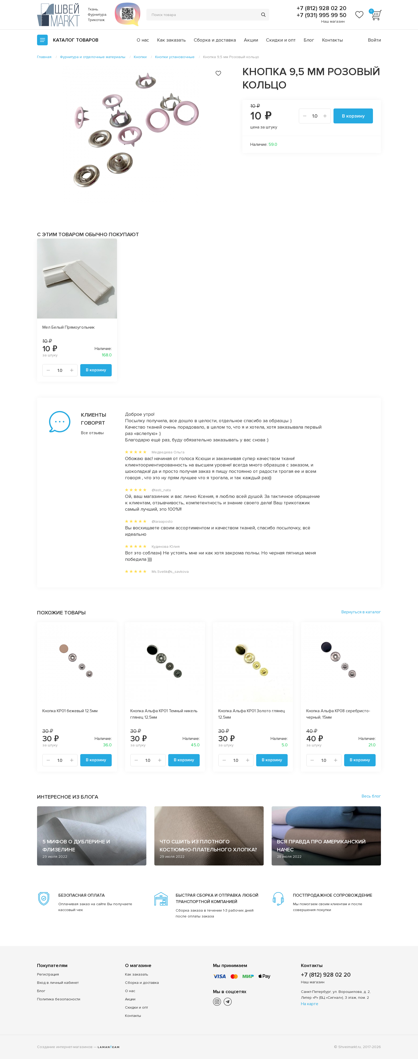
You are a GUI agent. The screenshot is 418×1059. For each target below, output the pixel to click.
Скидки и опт (281, 40)
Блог (309, 40)
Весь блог (371, 796)
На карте (309, 1003)
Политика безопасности (58, 999)
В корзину (353, 116)
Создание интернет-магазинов (65, 1047)
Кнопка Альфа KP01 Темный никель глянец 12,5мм (164, 714)
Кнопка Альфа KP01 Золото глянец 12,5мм (251, 714)
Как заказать (171, 40)
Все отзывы (92, 433)
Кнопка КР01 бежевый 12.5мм (70, 711)
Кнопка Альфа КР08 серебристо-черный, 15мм (338, 714)
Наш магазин (333, 21)
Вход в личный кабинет (58, 982)
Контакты (332, 40)
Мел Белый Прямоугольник (68, 327)
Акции (251, 40)
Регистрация (48, 974)
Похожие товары (61, 613)
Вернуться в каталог (361, 612)
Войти (374, 40)
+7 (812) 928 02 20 (321, 8)
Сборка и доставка (215, 40)
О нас (143, 40)
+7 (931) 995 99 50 (321, 15)
